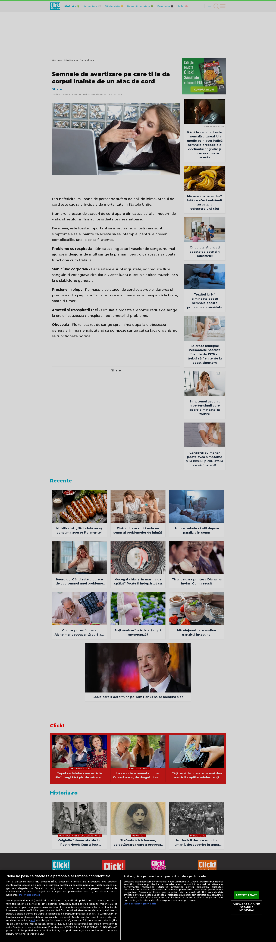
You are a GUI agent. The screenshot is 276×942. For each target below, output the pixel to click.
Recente (61, 481)
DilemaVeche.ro (192, 904)
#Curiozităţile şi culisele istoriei (80, 836)
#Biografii (138, 836)
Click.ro (97, 904)
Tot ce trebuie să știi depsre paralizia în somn (196, 530)
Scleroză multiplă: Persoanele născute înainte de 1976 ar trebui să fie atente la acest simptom (205, 354)
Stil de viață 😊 (114, 6)
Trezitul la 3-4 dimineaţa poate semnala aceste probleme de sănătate (204, 301)
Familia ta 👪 (165, 6)
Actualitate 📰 (92, 6)
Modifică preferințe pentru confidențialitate (138, 887)
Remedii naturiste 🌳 (140, 6)
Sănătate (69, 60)
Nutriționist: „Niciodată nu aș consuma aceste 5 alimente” (79, 530)
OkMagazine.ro (213, 904)
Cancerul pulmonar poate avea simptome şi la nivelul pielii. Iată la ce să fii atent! (204, 459)
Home (56, 60)
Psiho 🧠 (182, 6)
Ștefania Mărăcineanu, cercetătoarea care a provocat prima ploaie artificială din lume (138, 843)
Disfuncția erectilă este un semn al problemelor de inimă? (137, 530)
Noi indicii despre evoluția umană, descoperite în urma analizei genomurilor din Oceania (196, 843)
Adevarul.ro (83, 904)
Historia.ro (64, 793)
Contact (182, 883)
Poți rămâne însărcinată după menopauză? (138, 632)
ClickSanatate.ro (140, 904)
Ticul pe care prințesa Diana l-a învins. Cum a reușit (197, 581)
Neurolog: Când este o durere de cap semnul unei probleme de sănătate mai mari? (79, 582)
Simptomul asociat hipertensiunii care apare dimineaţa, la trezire (204, 408)
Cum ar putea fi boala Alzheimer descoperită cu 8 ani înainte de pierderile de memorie (79, 633)
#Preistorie (197, 836)
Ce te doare (87, 60)
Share (57, 89)
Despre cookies (164, 883)
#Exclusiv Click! (80, 768)
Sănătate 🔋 (72, 6)
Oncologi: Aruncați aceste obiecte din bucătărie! (205, 252)
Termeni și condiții (98, 883)
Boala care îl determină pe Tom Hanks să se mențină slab (138, 697)
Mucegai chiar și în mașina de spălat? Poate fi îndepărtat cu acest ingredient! (138, 582)
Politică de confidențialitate (132, 883)
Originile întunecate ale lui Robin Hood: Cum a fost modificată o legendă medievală (79, 843)
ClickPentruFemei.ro (166, 904)
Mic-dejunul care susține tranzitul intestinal (196, 632)
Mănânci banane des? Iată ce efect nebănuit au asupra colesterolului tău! (204, 202)
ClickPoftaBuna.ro (116, 904)
